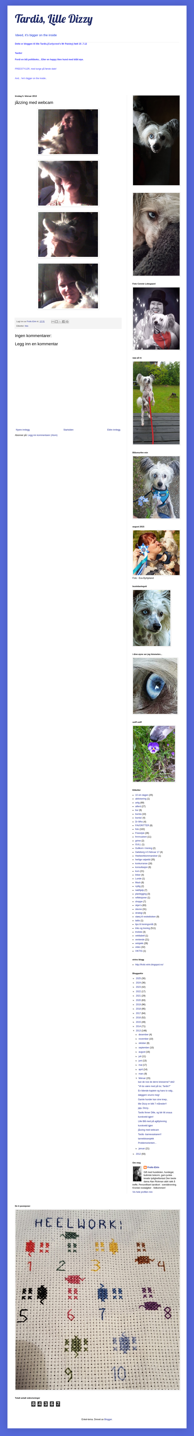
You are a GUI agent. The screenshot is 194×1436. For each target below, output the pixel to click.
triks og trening (142, 928)
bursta (138, 814)
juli (140, 1056)
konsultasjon (141, 867)
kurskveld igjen (145, 1125)
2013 (139, 1030)
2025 (139, 978)
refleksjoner (141, 897)
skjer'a (138, 905)
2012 (139, 1154)
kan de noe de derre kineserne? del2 (156, 1082)
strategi (139, 913)
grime (138, 840)
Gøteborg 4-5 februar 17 (147, 852)
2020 (139, 1000)
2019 (139, 1004)
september (144, 1047)
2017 (139, 1013)
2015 (139, 1022)
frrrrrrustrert (141, 837)
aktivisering (140, 798)
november (144, 1039)
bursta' (138, 817)
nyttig (138, 886)
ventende (139, 939)
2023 (139, 987)
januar (142, 1148)
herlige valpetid (142, 859)
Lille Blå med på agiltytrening (152, 1121)
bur (136, 810)
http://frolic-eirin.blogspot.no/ (149, 964)
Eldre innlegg (113, 429)
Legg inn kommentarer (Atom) (42, 435)
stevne (138, 909)
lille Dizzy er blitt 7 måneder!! (152, 1103)
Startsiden (68, 429)
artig (137, 802)
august (142, 1052)
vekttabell (140, 935)
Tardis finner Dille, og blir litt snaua (155, 1112)
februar (142, 1078)
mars (141, 1073)
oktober (143, 1043)
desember (144, 1034)
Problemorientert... (147, 1143)
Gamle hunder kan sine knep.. (153, 1099)
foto (26, 326)
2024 (139, 982)
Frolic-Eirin (153, 1167)
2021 (139, 995)
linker (138, 875)
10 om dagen (141, 795)
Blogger (108, 1419)
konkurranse (141, 863)
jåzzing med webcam (148, 1130)
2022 (139, 991)
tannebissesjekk (146, 1138)
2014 (139, 1026)
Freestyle (139, 833)
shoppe (139, 901)
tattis (137, 920)
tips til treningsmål (144, 924)
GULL (138, 844)
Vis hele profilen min (142, 1192)
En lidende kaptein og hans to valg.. (155, 1090)
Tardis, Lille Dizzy (54, 19)
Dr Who (139, 821)
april (141, 1069)
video (138, 947)
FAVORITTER (142, 825)
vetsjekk (139, 943)
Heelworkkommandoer (146, 856)
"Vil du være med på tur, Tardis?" (154, 1086)
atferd (138, 806)
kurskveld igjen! (146, 1117)
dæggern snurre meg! (148, 1095)
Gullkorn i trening (143, 848)
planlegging (141, 894)
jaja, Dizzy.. (143, 1108)
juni (141, 1060)
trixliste (138, 932)
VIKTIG (139, 951)
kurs (137, 871)
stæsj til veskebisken (145, 916)
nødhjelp (139, 890)
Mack (138, 882)
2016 (139, 1017)
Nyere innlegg (23, 429)
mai (141, 1065)
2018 (139, 1009)
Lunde (138, 878)
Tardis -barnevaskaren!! (149, 1134)
